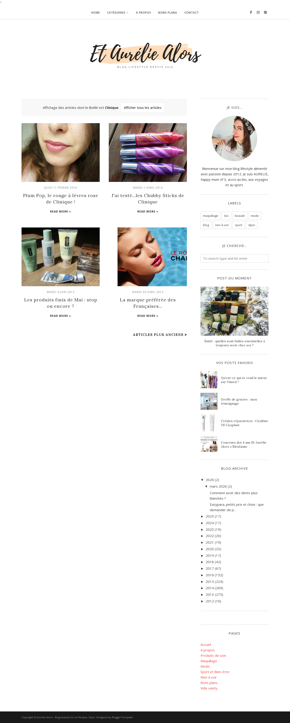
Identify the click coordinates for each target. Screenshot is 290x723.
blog (206, 225)
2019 (210, 555)
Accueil (206, 644)
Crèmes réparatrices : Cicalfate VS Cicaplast (244, 423)
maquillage (210, 216)
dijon (251, 225)
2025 (210, 516)
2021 (210, 542)
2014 (210, 588)
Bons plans (209, 682)
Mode (205, 666)
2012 (210, 601)
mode (255, 216)
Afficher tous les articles (143, 107)
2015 (210, 581)
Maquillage (209, 661)
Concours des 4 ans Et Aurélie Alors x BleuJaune (243, 444)
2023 (210, 529)
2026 (210, 479)
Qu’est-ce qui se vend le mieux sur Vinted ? (244, 380)
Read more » (60, 211)
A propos (208, 650)
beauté (240, 216)
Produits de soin (213, 655)
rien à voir (222, 225)
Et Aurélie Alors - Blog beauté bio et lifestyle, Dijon (64, 717)
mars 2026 (218, 486)
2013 (210, 594)
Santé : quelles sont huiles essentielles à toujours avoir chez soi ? (234, 343)
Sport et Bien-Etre (215, 671)
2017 (210, 568)
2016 (210, 575)
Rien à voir (209, 677)
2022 (210, 535)
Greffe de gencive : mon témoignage (239, 401)
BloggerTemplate (122, 717)
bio (226, 216)
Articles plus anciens (158, 334)
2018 (210, 561)
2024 (210, 522)
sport (238, 225)
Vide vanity (209, 688)
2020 (210, 549)
